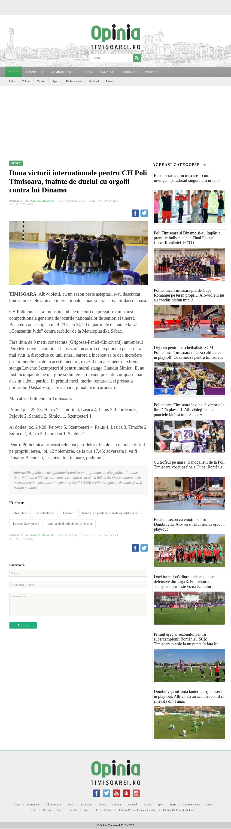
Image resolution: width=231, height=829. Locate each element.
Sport (55, 81)
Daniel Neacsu (42, 200)
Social (70, 804)
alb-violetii (20, 513)
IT (96, 810)
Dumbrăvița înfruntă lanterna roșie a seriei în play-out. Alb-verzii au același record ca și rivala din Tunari (189, 696)
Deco (60, 810)
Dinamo (68, 513)
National (94, 81)
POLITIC (151, 72)
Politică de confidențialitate (179, 810)
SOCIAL (87, 72)
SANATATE (107, 72)
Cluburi (108, 810)
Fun (86, 810)
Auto (33, 810)
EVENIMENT (34, 72)
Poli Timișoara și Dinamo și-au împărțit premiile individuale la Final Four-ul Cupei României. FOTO (187, 238)
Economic (86, 804)
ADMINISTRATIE (62, 72)
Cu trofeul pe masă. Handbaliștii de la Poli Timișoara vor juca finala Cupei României (189, 464)
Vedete (73, 810)
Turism (41, 81)
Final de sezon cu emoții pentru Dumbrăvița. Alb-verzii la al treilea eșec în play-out (189, 524)
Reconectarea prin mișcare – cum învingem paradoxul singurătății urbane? (187, 178)
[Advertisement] (115, 120)
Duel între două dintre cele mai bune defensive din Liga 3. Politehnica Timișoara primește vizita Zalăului (184, 581)
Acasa (13, 72)
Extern (109, 81)
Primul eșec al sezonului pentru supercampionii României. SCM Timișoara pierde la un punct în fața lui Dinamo (186, 641)
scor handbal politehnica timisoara (70, 523)
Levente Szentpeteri (26, 523)
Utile (12, 81)
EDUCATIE (130, 72)
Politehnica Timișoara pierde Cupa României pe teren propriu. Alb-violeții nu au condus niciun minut (189, 295)
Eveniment (33, 804)
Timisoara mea (74, 81)
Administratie (53, 804)
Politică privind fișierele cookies (137, 810)
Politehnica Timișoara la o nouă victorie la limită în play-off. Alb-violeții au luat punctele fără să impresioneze (189, 410)
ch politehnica (45, 513)
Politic (102, 804)
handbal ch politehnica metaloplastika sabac (110, 513)
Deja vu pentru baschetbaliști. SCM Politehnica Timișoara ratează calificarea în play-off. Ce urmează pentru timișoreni (188, 352)
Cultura (26, 81)
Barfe (173, 804)
